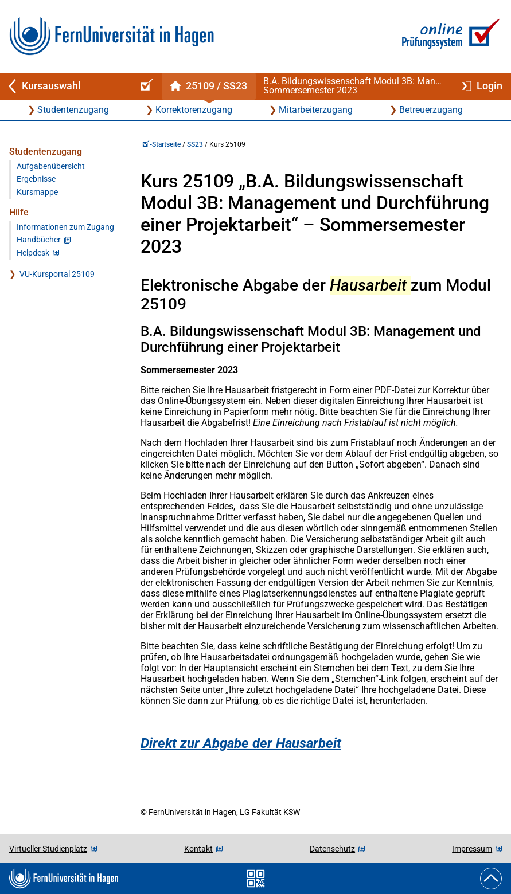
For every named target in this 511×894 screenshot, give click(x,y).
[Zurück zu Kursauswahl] (64, 86)
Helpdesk (33, 253)
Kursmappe (37, 192)
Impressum (472, 848)
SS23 (195, 144)
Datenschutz (332, 848)
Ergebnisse (36, 179)
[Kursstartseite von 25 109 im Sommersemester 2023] (208, 86)
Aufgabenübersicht (51, 166)
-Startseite (161, 144)
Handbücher (39, 240)
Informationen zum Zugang (65, 227)
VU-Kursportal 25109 (57, 274)
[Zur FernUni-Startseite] (111, 36)
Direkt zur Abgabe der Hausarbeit (241, 743)
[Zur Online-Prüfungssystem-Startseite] (449, 36)
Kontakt (198, 848)
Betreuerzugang (431, 109)
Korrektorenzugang (193, 109)
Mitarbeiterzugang (316, 109)
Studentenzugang (73, 109)
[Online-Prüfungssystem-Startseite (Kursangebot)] (145, 86)
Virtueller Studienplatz (48, 848)
